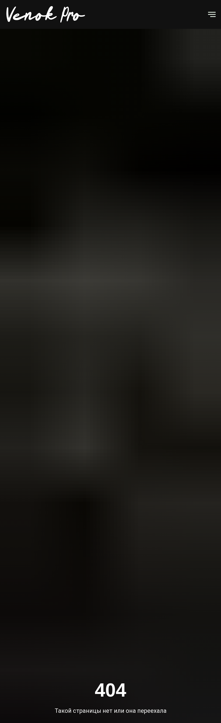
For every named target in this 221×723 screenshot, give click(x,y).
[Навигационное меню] (212, 14)
